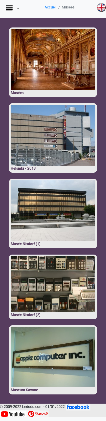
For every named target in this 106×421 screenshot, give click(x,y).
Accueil (51, 7)
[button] (11, 9)
